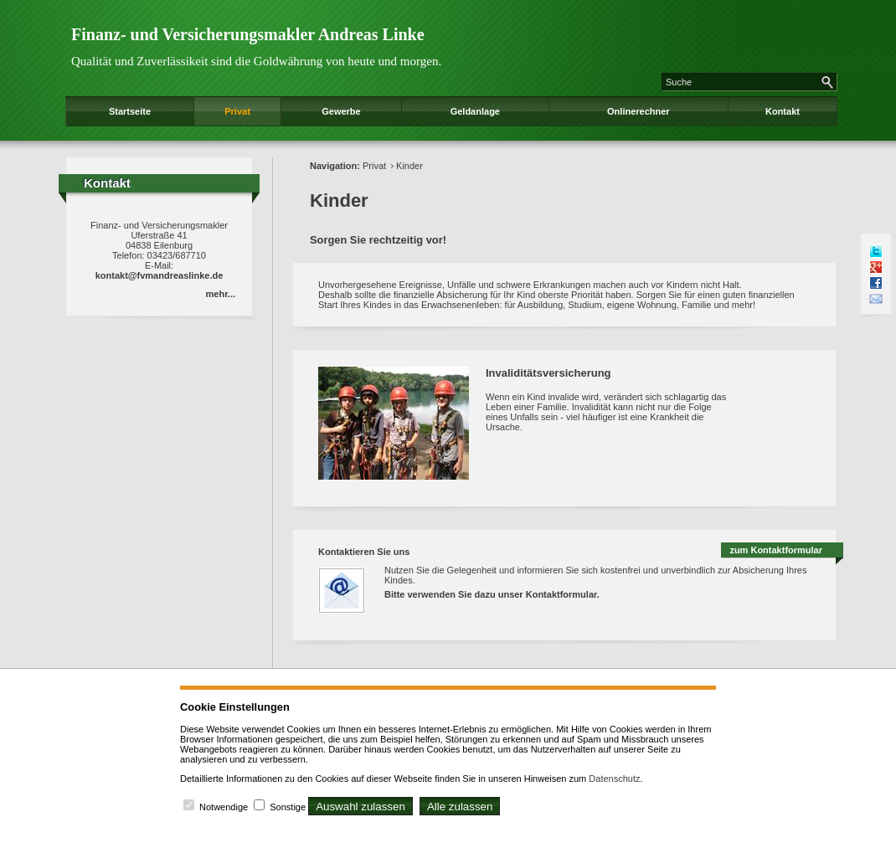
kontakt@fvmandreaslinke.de (159, 275)
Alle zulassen (460, 806)
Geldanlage (475, 111)
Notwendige (223, 807)
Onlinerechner (638, 111)
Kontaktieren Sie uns (363, 552)
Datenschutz (614, 778)
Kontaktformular (561, 594)
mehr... (220, 294)
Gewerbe (341, 111)
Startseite (130, 111)
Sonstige (288, 807)
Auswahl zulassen (360, 806)
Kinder (409, 166)
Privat (237, 111)
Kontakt (782, 111)
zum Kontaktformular (775, 550)
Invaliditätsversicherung (548, 373)
